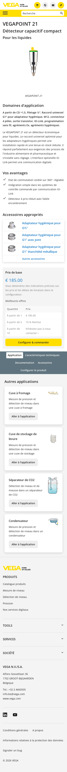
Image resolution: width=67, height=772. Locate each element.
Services (9, 639)
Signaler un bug (12, 750)
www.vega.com (12, 698)
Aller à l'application (23, 416)
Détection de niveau (15, 597)
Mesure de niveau (13, 590)
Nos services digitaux (15, 609)
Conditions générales (15, 730)
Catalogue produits (14, 584)
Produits (10, 577)
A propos (38, 730)
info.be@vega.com (14, 694)
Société (8, 653)
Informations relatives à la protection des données (33, 740)
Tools (7, 626)
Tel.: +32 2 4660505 (14, 689)
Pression (8, 603)
